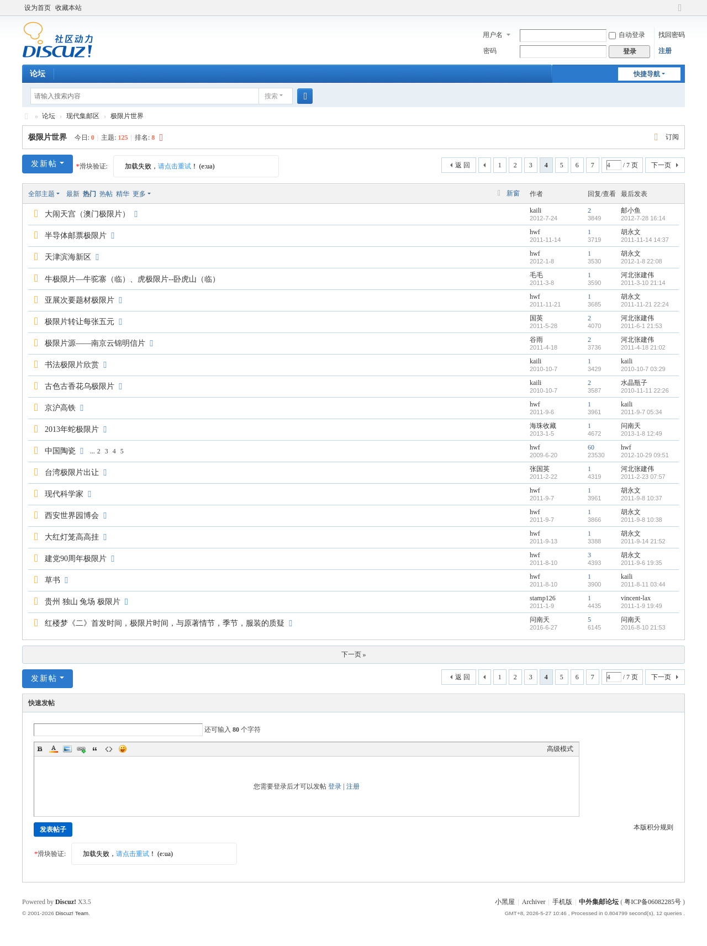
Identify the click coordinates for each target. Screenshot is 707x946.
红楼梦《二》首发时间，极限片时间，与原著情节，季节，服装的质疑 (164, 623)
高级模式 (560, 749)
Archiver (534, 902)
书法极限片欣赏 (72, 365)
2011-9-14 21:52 (643, 541)
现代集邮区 (82, 116)
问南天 (631, 426)
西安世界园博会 (72, 515)
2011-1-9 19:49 (641, 606)
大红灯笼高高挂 (72, 537)
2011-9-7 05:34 (641, 412)
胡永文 (631, 232)
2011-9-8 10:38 (641, 519)
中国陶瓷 (60, 451)
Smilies (122, 748)
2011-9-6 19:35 (641, 562)
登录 (334, 786)
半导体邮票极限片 (76, 235)
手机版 (562, 902)
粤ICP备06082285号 (652, 902)
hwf (535, 232)
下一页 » (353, 654)
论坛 (37, 74)
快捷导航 (647, 74)
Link (81, 748)
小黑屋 (505, 902)
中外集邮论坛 (26, 116)
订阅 (672, 137)
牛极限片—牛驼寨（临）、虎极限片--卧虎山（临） (132, 279)
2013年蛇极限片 (72, 429)
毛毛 (536, 275)
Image (67, 748)
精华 (122, 194)
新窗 (513, 193)
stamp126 (543, 598)
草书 (52, 580)
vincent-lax (636, 598)
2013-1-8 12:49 (641, 433)
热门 (89, 194)
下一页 (661, 165)
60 (591, 447)
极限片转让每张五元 (79, 322)
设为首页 (37, 8)
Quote (95, 748)
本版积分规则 (653, 827)
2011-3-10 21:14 (643, 282)
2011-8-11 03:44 (643, 584)
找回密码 (671, 35)
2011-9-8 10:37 (641, 498)
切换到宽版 (680, 12)
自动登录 (627, 35)
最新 (73, 194)
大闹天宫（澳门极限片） (87, 214)
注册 (665, 51)
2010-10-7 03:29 (643, 369)
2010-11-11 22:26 (645, 390)
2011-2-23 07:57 (643, 476)
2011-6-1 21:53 (641, 326)
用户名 (493, 35)
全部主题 (41, 194)
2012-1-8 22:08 (641, 261)
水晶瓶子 (634, 383)
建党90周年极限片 (76, 558)
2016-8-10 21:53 (643, 627)
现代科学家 (64, 494)
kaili (535, 210)
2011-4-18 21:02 (643, 347)
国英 (536, 318)
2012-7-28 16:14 (643, 218)
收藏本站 (68, 8)
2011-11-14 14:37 (645, 239)
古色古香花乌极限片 (79, 386)
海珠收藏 (543, 426)
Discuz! (65, 902)
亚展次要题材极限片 (79, 300)
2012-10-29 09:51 (645, 455)
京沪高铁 (60, 408)
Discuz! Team (71, 913)
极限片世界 (127, 116)
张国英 (540, 469)
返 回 (462, 165)
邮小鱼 (631, 210)
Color (53, 748)
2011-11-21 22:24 (645, 304)
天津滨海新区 (68, 257)
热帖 (106, 194)
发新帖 (44, 164)
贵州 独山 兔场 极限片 (82, 602)
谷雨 (536, 339)
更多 (139, 194)
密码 (490, 51)
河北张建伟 (637, 275)
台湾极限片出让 (72, 472)
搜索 (271, 96)
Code (108, 748)
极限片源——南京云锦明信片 (95, 343)
